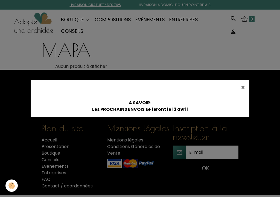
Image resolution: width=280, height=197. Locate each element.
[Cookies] (11, 185)
